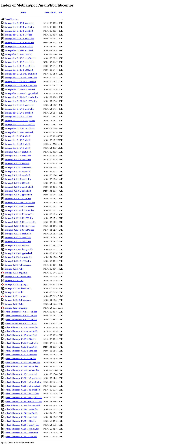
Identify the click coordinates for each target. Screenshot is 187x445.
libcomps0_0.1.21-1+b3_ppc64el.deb (20, 222)
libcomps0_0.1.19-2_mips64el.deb (19, 187)
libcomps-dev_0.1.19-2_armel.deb (19, 46)
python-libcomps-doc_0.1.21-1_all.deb (21, 319)
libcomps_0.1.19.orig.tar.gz (16, 284)
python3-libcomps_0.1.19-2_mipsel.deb (21, 366)
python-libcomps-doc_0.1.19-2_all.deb (21, 316)
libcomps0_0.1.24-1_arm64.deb (18, 238)
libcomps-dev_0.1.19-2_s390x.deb (19, 70)
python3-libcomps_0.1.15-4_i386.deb (20, 339)
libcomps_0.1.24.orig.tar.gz (16, 308)
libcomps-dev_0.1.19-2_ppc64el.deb (20, 66)
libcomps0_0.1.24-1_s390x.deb (18, 261)
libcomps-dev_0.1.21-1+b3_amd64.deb (21, 74)
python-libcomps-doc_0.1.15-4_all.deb (21, 312)
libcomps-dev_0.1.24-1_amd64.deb (19, 105)
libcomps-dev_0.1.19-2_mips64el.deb (20, 58)
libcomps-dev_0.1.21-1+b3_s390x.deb (21, 101)
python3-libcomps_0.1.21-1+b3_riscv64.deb (23, 401)
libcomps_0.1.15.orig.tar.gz (16, 273)
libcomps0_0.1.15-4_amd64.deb (18, 152)
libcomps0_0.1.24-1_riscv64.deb (18, 257)
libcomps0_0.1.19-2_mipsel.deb (18, 191)
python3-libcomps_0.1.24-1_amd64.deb (21, 409)
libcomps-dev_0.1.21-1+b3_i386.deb (20, 89)
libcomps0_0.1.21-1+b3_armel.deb (19, 210)
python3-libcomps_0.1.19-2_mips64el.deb (22, 362)
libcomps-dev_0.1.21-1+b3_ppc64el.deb (21, 93)
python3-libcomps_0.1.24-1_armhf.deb (21, 417)
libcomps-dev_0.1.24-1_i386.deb (18, 117)
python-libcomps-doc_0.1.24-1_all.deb (21, 323)
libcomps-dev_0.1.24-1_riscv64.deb (20, 128)
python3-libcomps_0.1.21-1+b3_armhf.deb (22, 390)
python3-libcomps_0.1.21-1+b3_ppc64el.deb (23, 397)
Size (60, 12)
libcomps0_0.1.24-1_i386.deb (17, 245)
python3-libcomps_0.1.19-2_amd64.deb (21, 343)
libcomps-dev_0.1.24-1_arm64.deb (19, 109)
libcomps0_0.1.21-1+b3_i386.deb (19, 218)
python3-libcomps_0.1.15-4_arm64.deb (21, 331)
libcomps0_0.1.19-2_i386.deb (17, 183)
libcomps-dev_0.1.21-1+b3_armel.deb (20, 81)
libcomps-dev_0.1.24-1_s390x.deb (19, 132)
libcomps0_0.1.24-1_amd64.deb (18, 234)
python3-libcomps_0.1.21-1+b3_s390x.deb (22, 405)
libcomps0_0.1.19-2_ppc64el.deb (18, 195)
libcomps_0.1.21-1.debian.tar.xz (18, 288)
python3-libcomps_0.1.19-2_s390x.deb (21, 374)
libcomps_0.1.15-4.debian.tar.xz (18, 265)
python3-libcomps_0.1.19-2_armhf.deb (21, 355)
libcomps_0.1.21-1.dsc (14, 292)
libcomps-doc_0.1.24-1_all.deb (18, 148)
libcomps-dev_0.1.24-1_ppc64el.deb (20, 124)
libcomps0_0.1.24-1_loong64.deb (19, 249)
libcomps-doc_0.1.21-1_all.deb (18, 144)
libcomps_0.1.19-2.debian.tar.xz (18, 277)
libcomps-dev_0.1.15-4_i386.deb (18, 35)
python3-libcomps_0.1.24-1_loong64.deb (22, 425)
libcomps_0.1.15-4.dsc (14, 269)
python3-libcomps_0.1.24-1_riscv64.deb (21, 433)
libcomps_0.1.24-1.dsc (14, 304)
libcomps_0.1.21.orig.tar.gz (16, 296)
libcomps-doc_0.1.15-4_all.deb (18, 136)
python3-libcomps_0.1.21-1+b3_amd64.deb (23, 378)
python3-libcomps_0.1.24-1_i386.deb (20, 421)
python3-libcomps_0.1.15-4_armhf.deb (21, 335)
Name (23, 12)
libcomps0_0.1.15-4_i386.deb (17, 163)
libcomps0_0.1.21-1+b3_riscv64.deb (20, 226)
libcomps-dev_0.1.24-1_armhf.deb (19, 113)
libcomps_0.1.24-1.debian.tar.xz (18, 300)
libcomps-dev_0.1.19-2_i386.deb (18, 54)
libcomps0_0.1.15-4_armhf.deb (18, 160)
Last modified (50, 12)
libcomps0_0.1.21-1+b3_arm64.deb (19, 206)
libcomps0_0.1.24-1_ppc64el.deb (18, 253)
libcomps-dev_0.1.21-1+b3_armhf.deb (21, 85)
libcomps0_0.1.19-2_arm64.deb (18, 171)
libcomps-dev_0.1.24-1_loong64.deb (20, 121)
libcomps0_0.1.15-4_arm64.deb (18, 156)
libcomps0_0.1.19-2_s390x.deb (18, 199)
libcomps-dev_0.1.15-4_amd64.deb (19, 23)
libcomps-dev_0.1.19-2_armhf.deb (19, 50)
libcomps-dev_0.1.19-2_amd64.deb (19, 39)
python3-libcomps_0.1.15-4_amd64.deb (21, 327)
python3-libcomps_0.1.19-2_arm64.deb (21, 347)
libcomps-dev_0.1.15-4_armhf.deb (19, 31)
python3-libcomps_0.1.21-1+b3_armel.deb (22, 386)
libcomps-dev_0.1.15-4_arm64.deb (19, 27)
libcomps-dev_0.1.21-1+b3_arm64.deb (21, 78)
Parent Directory (11, 19)
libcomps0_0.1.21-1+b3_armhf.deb (19, 214)
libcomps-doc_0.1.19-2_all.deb (18, 140)
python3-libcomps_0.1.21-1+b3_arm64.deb (23, 382)
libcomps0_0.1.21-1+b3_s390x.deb (19, 230)
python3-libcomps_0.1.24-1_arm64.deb (21, 413)
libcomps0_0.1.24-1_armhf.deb (18, 241)
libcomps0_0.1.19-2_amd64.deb (18, 167)
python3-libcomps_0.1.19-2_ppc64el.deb (22, 370)
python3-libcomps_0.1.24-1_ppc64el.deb (22, 429)
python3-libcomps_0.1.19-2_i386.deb (20, 358)
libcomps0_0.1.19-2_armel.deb (18, 175)
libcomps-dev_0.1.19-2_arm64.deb (19, 42)
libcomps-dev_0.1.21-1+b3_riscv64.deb (21, 97)
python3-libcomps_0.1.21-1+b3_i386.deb (22, 394)
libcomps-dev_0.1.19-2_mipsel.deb (19, 62)
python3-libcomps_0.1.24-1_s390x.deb (21, 437)
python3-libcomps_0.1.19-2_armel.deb (21, 351)
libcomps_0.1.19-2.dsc (14, 280)
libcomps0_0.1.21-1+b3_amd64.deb (20, 202)
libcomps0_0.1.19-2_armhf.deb (18, 179)
